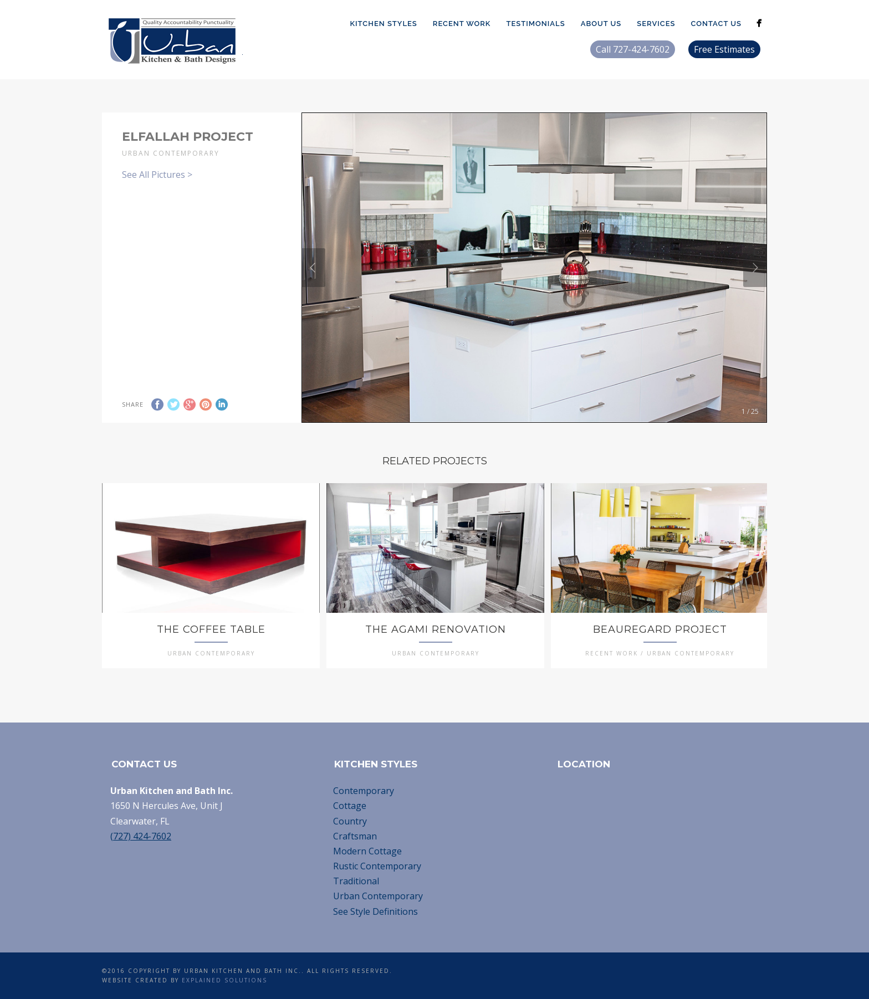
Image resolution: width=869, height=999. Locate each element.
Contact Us (716, 23)
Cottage (349, 806)
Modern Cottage (367, 851)
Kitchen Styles (383, 23)
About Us (601, 23)
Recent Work (462, 23)
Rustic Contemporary (377, 866)
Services (656, 23)
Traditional (356, 881)
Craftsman (355, 836)
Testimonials (535, 23)
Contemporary (363, 791)
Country (350, 821)
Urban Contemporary (378, 896)
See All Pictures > (157, 174)
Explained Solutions (224, 980)
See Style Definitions (375, 911)
